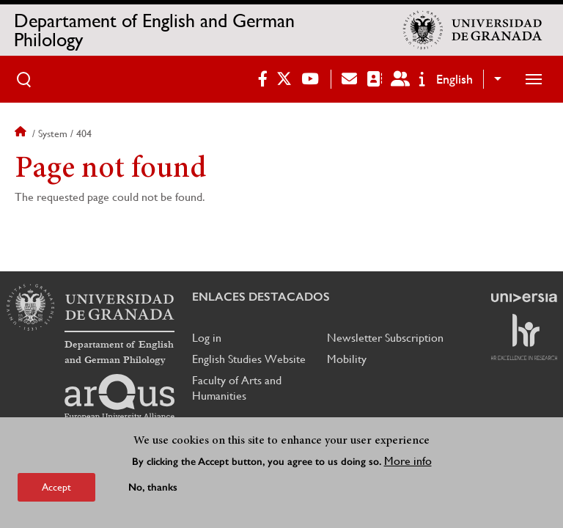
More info (408, 461)
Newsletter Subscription (385, 338)
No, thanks (152, 487)
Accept (56, 487)
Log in (206, 338)
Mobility (347, 359)
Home (22, 133)
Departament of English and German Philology (154, 30)
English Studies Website (249, 359)
